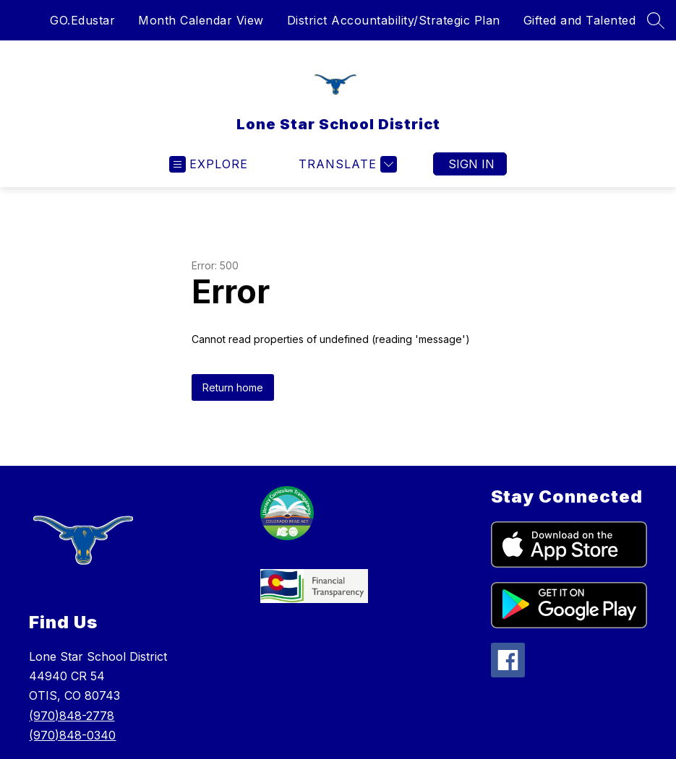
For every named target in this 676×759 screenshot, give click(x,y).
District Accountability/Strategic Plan (393, 20)
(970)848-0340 (72, 735)
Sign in (471, 164)
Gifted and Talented (579, 20)
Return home (232, 387)
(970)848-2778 (71, 715)
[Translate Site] (346, 164)
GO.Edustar (82, 20)
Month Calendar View (201, 20)
